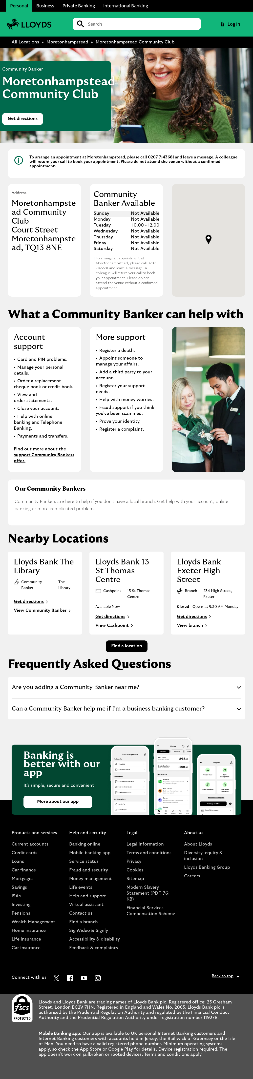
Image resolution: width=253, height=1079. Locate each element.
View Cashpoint (114, 626)
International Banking (125, 6)
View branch (193, 626)
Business (45, 6)
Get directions (25, 120)
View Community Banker (43, 611)
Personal (19, 6)
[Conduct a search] (142, 24)
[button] (208, 239)
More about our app (58, 801)
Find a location (126, 646)
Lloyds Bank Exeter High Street (199, 571)
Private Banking (79, 6)
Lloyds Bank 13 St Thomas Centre (122, 571)
